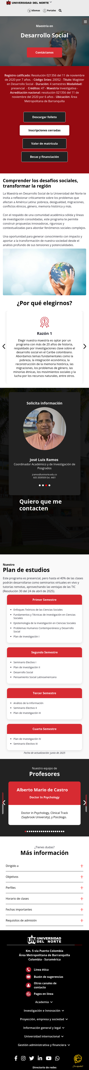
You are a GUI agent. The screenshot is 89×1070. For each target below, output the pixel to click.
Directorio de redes (45, 1067)
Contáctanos (44, 52)
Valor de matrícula (44, 143)
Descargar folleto (44, 117)
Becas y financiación (44, 157)
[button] (60, 11)
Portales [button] (49, 10)
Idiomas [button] (33, 10)
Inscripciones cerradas (44, 130)
